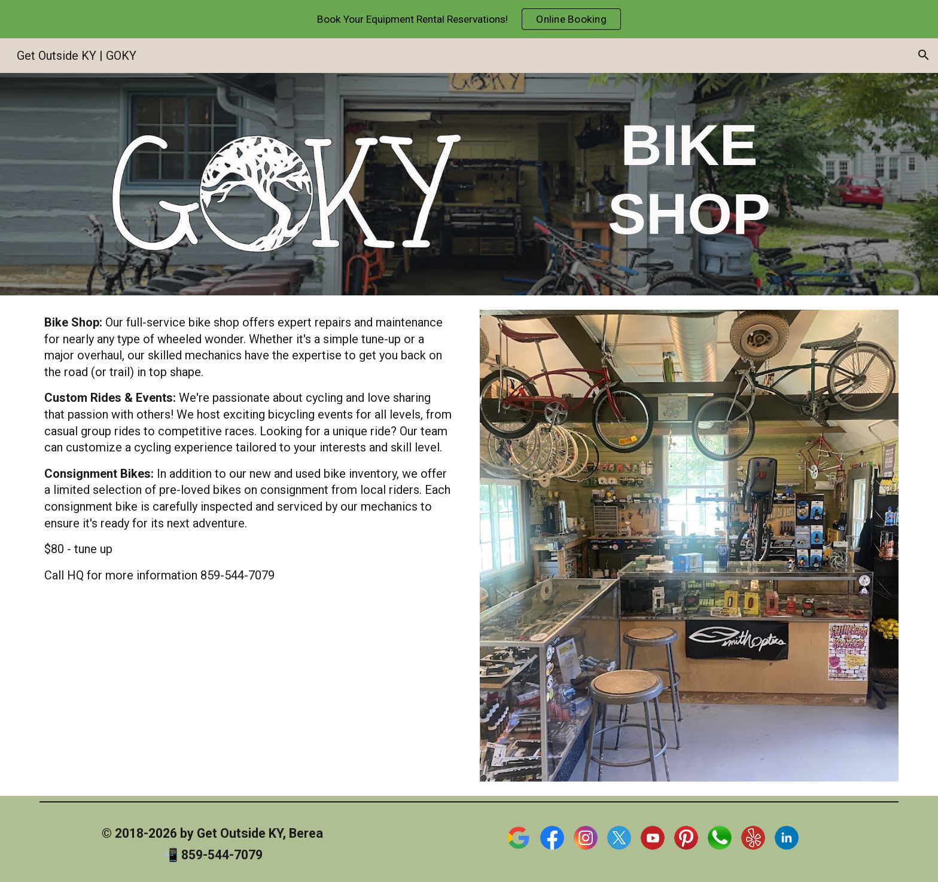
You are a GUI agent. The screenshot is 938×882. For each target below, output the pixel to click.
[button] (923, 55)
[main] (689, 179)
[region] (469, 19)
